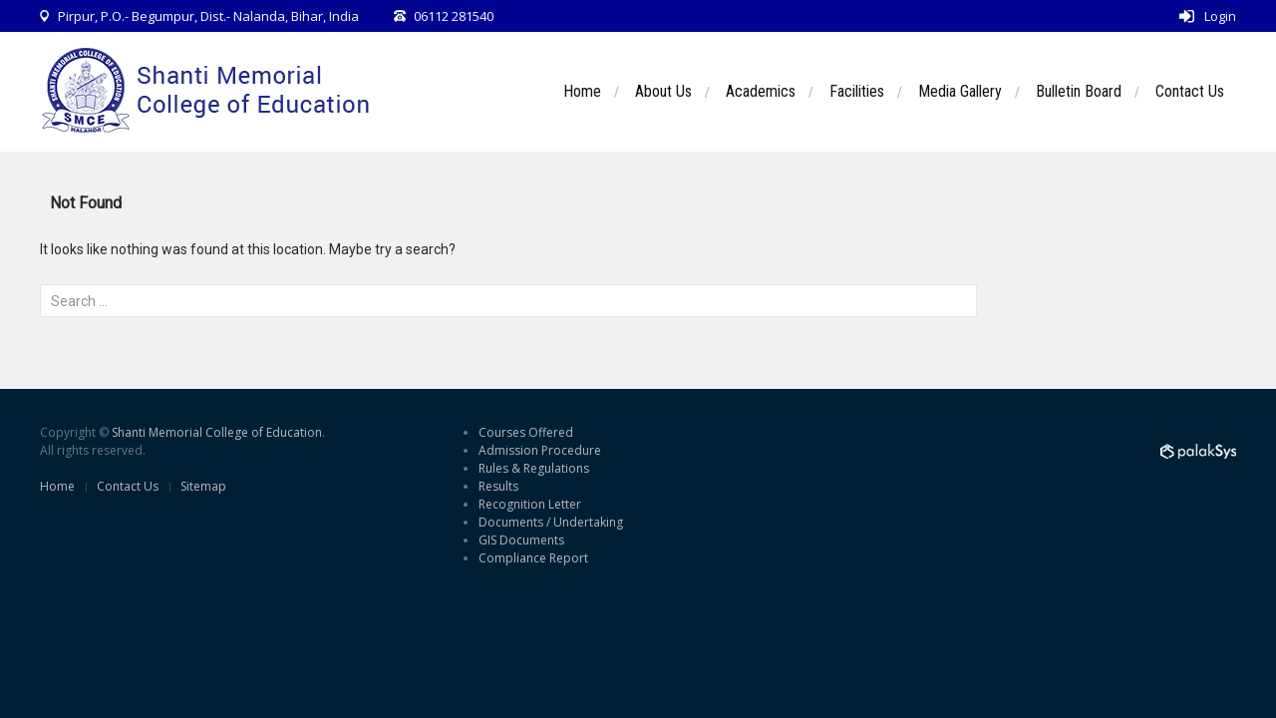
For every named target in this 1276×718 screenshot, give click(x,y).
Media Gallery (960, 91)
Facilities (856, 91)
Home (582, 91)
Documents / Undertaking (550, 522)
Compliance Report (533, 557)
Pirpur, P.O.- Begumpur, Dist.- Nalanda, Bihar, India (208, 16)
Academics (761, 91)
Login (1220, 16)
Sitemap (203, 486)
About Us (663, 91)
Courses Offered (525, 432)
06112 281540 (453, 16)
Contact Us (1189, 91)
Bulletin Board (1078, 91)
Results (498, 486)
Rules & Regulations (533, 468)
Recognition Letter (529, 504)
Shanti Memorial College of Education (217, 432)
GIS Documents (521, 540)
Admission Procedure (539, 450)
